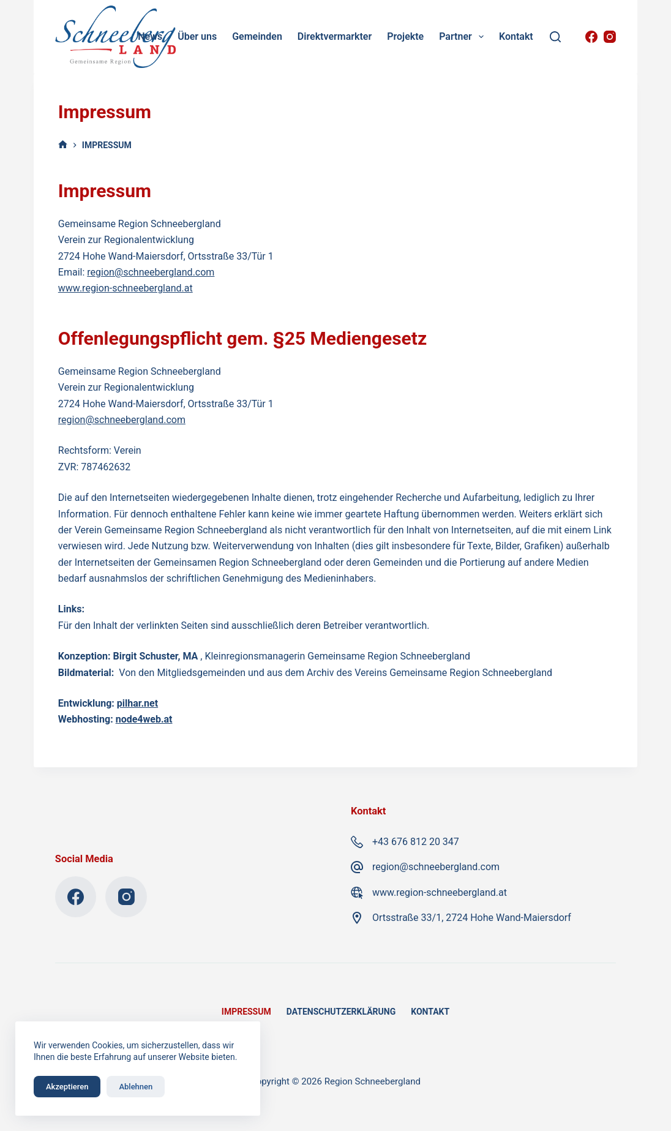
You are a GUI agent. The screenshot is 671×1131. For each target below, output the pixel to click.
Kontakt (516, 36)
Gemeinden (257, 36)
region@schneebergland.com (150, 272)
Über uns (197, 36)
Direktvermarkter (335, 36)
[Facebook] (591, 37)
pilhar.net (137, 703)
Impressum (246, 1011)
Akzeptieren (67, 1086)
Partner (463, 36)
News (150, 36)
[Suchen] (555, 36)
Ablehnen (135, 1086)
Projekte (405, 36)
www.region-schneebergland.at (125, 288)
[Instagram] (610, 37)
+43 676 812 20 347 (415, 841)
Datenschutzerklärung (341, 1011)
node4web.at (144, 719)
